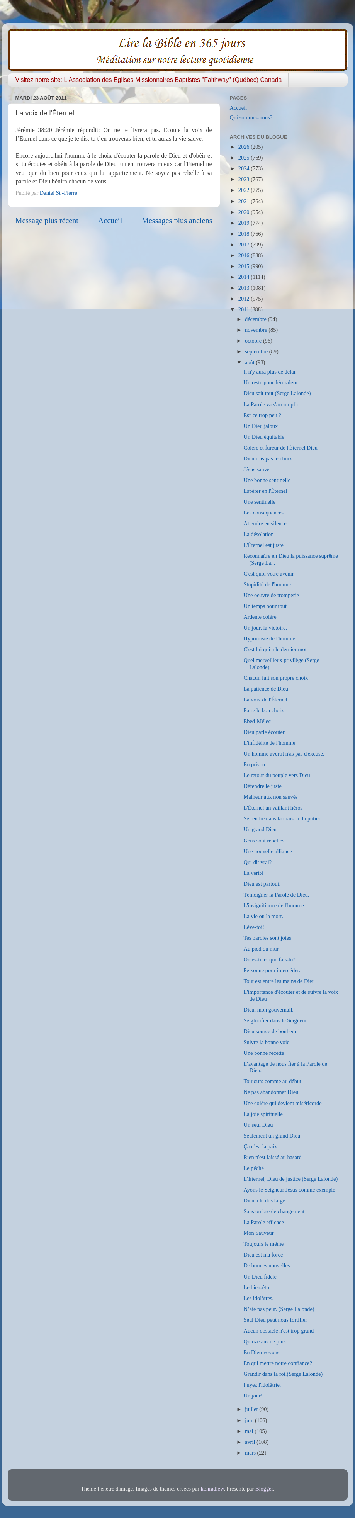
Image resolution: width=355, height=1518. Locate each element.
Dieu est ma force (263, 1254)
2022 (244, 190)
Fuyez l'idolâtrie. (262, 1385)
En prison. (254, 764)
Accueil (110, 220)
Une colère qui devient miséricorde (282, 1103)
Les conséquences (263, 512)
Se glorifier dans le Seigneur (275, 1020)
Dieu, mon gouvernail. (268, 1010)
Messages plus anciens (177, 220)
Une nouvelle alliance (267, 851)
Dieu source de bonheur (269, 1031)
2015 (244, 266)
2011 (244, 309)
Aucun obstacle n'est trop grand (278, 1331)
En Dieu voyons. (261, 1352)
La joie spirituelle (263, 1114)
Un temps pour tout (265, 606)
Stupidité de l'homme (267, 584)
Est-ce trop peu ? (262, 415)
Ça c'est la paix (260, 1146)
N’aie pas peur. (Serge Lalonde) (278, 1309)
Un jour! (252, 1395)
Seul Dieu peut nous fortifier (275, 1320)
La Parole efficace (263, 1222)
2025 (244, 158)
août (250, 362)
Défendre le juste (262, 786)
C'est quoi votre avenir (268, 574)
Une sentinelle (259, 502)
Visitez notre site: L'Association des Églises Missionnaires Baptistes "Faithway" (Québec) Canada (148, 79)
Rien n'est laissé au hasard (272, 1157)
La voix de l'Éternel (265, 699)
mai (250, 1431)
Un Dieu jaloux (260, 426)
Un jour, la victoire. (265, 628)
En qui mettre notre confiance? (277, 1363)
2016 (244, 255)
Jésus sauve (256, 469)
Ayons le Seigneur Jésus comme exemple (289, 1190)
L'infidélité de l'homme (269, 743)
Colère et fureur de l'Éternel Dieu (280, 448)
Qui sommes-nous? (251, 117)
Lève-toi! (253, 927)
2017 (244, 244)
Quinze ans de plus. (265, 1341)
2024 (244, 168)
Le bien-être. (257, 1287)
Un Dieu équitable (263, 437)
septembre (257, 351)
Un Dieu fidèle (260, 1276)
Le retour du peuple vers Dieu (276, 775)
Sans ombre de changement (273, 1211)
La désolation (258, 534)
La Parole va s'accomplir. (271, 404)
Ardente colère (259, 617)
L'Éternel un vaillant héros (272, 808)
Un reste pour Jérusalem (270, 382)
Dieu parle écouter (263, 732)
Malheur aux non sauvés (270, 797)
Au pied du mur (261, 949)
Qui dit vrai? (257, 862)
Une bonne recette (263, 1053)
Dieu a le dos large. (264, 1200)
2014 (244, 277)
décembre (256, 319)
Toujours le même (263, 1244)
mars (251, 1453)
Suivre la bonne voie (266, 1042)
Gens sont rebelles (263, 840)
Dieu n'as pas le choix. (268, 458)
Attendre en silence (264, 523)
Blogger (264, 1489)
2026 (244, 147)
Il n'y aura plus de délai (269, 371)
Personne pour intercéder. (271, 970)
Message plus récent (46, 220)
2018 (244, 234)
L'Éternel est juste (263, 545)
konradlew (212, 1489)
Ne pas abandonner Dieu (270, 1092)
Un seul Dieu (258, 1125)
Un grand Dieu (260, 829)
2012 (244, 298)
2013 (244, 288)
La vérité (253, 873)
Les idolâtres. (258, 1298)
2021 (244, 201)
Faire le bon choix (263, 710)
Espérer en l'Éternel (265, 491)
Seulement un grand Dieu (271, 1136)
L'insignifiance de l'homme (273, 905)
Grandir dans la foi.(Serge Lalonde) (283, 1374)
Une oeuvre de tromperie (271, 595)
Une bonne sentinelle (266, 480)
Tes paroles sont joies (267, 938)
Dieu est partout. (261, 884)
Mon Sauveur (258, 1233)
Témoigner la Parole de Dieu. (276, 894)
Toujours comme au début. (272, 1081)
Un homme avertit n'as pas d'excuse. (283, 754)
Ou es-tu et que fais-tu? (269, 959)
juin (250, 1420)
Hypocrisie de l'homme (269, 638)
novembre (256, 330)
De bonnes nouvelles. (267, 1265)
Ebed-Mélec (256, 721)
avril (250, 1442)
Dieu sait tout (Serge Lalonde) (277, 393)
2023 (244, 179)
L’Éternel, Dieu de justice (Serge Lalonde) (290, 1179)
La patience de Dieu (265, 689)
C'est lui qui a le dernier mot (274, 649)
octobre (254, 341)
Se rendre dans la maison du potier (281, 818)
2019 (244, 223)
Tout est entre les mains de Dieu (278, 981)
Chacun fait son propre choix (275, 678)
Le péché (253, 1168)
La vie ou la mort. (263, 916)
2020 (244, 212)
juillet (252, 1409)
